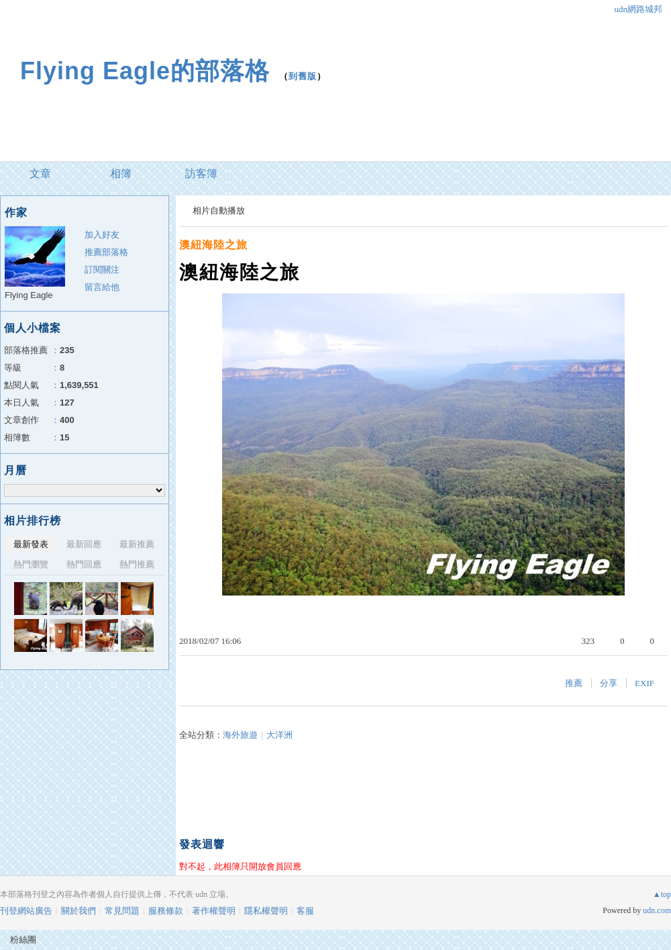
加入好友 (102, 235)
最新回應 (83, 544)
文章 (40, 173)
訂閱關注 (102, 270)
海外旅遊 (240, 735)
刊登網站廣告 (26, 911)
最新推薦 (136, 544)
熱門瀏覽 (30, 564)
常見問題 (122, 911)
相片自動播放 (219, 210)
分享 (608, 683)
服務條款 (165, 911)
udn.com (657, 910)
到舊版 (303, 76)
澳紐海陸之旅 (213, 244)
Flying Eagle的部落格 (145, 71)
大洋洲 (279, 735)
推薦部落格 (106, 252)
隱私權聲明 (266, 911)
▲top (662, 894)
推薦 (573, 683)
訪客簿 (201, 173)
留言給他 (102, 287)
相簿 (121, 173)
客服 (305, 911)
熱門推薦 (136, 564)
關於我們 (78, 911)
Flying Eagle (29, 295)
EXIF (644, 683)
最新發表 (30, 544)
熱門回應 (83, 564)
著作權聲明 (214, 911)
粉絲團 (23, 940)
